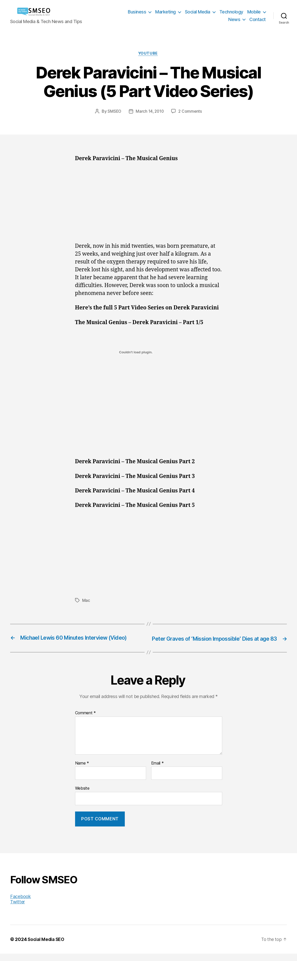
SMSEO (114, 111)
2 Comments (191, 111)
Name (82, 771)
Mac (86, 601)
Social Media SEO (47, 946)
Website (82, 795)
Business (137, 11)
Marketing (165, 11)
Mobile (254, 11)
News (234, 19)
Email (157, 771)
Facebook (20, 903)
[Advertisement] (148, 205)
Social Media (197, 11)
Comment (85, 720)
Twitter (17, 909)
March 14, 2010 (149, 111)
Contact (257, 19)
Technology (231, 11)
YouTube (149, 54)
